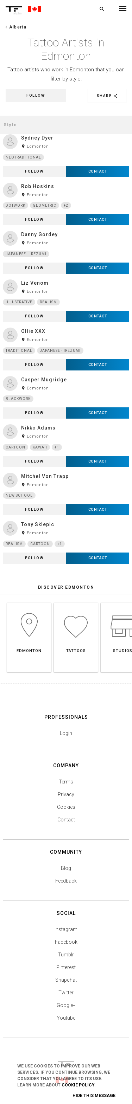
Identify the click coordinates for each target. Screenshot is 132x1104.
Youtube (66, 1018)
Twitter (66, 992)
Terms (66, 782)
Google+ (66, 1005)
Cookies (66, 807)
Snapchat (66, 980)
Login (66, 733)
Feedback (66, 881)
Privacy (66, 794)
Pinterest (66, 967)
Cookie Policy (78, 1085)
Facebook (66, 942)
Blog (66, 868)
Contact (66, 819)
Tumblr (66, 954)
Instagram (66, 929)
